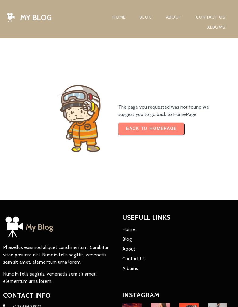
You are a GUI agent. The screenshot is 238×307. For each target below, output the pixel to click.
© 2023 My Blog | (22, 298)
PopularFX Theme (60, 298)
